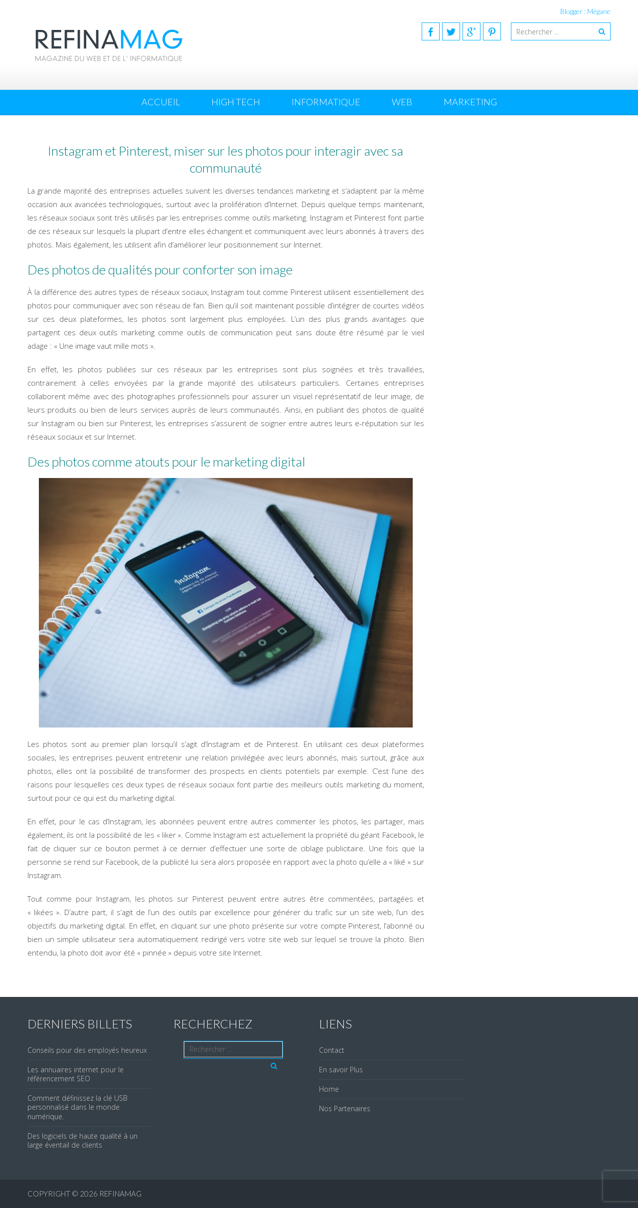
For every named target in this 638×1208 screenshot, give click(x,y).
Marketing (470, 101)
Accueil (161, 101)
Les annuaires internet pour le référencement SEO (75, 1074)
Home (329, 1089)
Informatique (326, 101)
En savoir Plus (341, 1069)
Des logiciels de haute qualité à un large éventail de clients (82, 1140)
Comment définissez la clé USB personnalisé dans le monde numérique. (77, 1107)
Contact (331, 1050)
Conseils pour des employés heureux (87, 1050)
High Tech (235, 101)
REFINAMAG (120, 1193)
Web (402, 101)
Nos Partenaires (344, 1108)
